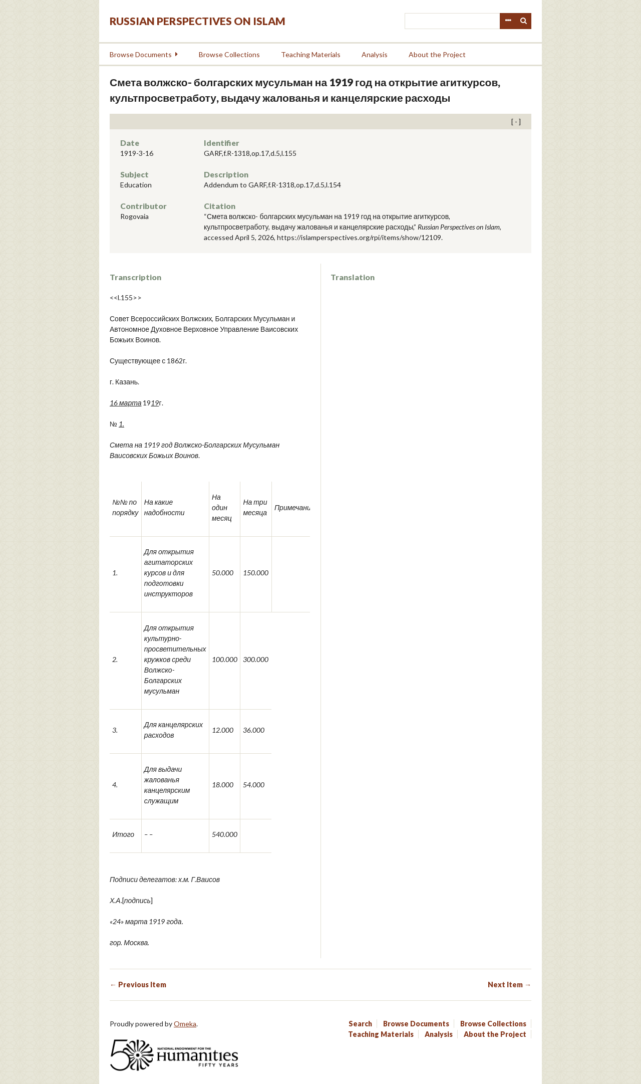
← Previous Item (138, 984)
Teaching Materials (311, 54)
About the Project (437, 54)
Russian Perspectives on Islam (197, 21)
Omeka (185, 1023)
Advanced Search (508, 21)
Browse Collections (229, 54)
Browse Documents (141, 54)
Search (524, 21)
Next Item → (509, 984)
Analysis (375, 54)
